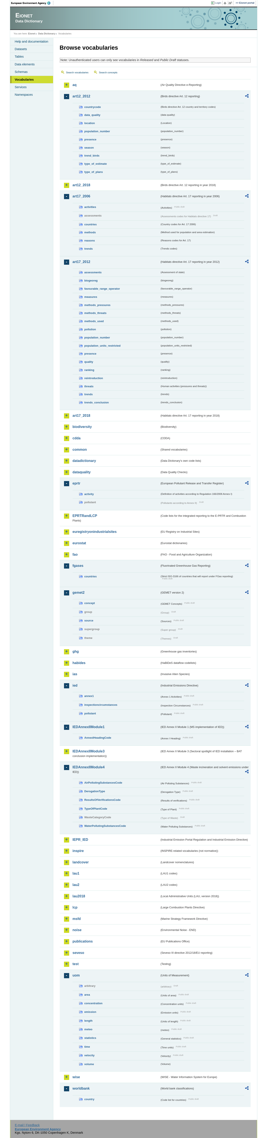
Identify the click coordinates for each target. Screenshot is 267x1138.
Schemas (21, 72)
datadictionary (84, 461)
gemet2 (79, 592)
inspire (78, 851)
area (87, 994)
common (80, 449)
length (88, 1020)
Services (21, 87)
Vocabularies (24, 79)
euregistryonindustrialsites (95, 532)
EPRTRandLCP (85, 516)
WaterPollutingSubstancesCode (105, 825)
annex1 (89, 696)
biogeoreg (91, 280)
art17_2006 (81, 196)
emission (90, 1011)
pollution (90, 329)
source (88, 620)
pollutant (90, 713)
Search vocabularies (77, 72)
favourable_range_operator (102, 288)
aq (75, 85)
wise (76, 1077)
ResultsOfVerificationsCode (102, 799)
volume (89, 1064)
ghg (76, 651)
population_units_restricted (102, 345)
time (87, 1046)
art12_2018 (81, 185)
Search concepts (108, 72)
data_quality (92, 115)
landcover (81, 862)
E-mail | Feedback (27, 1125)
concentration (93, 1003)
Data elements (25, 64)
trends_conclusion (96, 402)
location (89, 123)
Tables (19, 56)
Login (218, 3)
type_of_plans (93, 172)
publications (83, 941)
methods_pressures (97, 305)
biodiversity (82, 427)
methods (90, 232)
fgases (78, 565)
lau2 (76, 885)
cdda (77, 438)
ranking (89, 370)
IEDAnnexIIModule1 (89, 727)
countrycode (92, 107)
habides (79, 663)
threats (89, 386)
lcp (75, 907)
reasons (89, 240)
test (76, 964)
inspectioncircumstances (100, 704)
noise (77, 930)
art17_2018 (81, 415)
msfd (77, 919)
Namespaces (24, 94)
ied (75, 685)
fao (75, 554)
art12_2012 (81, 96)
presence (90, 139)
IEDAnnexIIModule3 (89, 751)
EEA (32, 3)
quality (88, 361)
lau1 (76, 873)
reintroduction (93, 378)
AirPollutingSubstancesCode (103, 782)
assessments (93, 272)
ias (75, 674)
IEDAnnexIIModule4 (89, 767)
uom (76, 975)
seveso (78, 953)
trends (88, 248)
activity (89, 494)
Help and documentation (31, 41)
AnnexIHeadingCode (97, 737)
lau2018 (79, 896)
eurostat (79, 543)
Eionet (31, 33)
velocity (89, 1055)
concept (89, 603)
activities (90, 207)
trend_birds (91, 155)
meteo (88, 1029)
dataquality (82, 472)
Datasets (21, 49)
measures (90, 296)
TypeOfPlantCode (95, 808)
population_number (97, 131)
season (89, 147)
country (89, 1099)
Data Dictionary (46, 33)
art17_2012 (81, 262)
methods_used (94, 321)
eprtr (76, 483)
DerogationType (94, 791)
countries (90, 224)
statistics (90, 1038)
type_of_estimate (95, 163)
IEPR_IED (80, 839)
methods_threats (95, 313)
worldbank (81, 1088)
